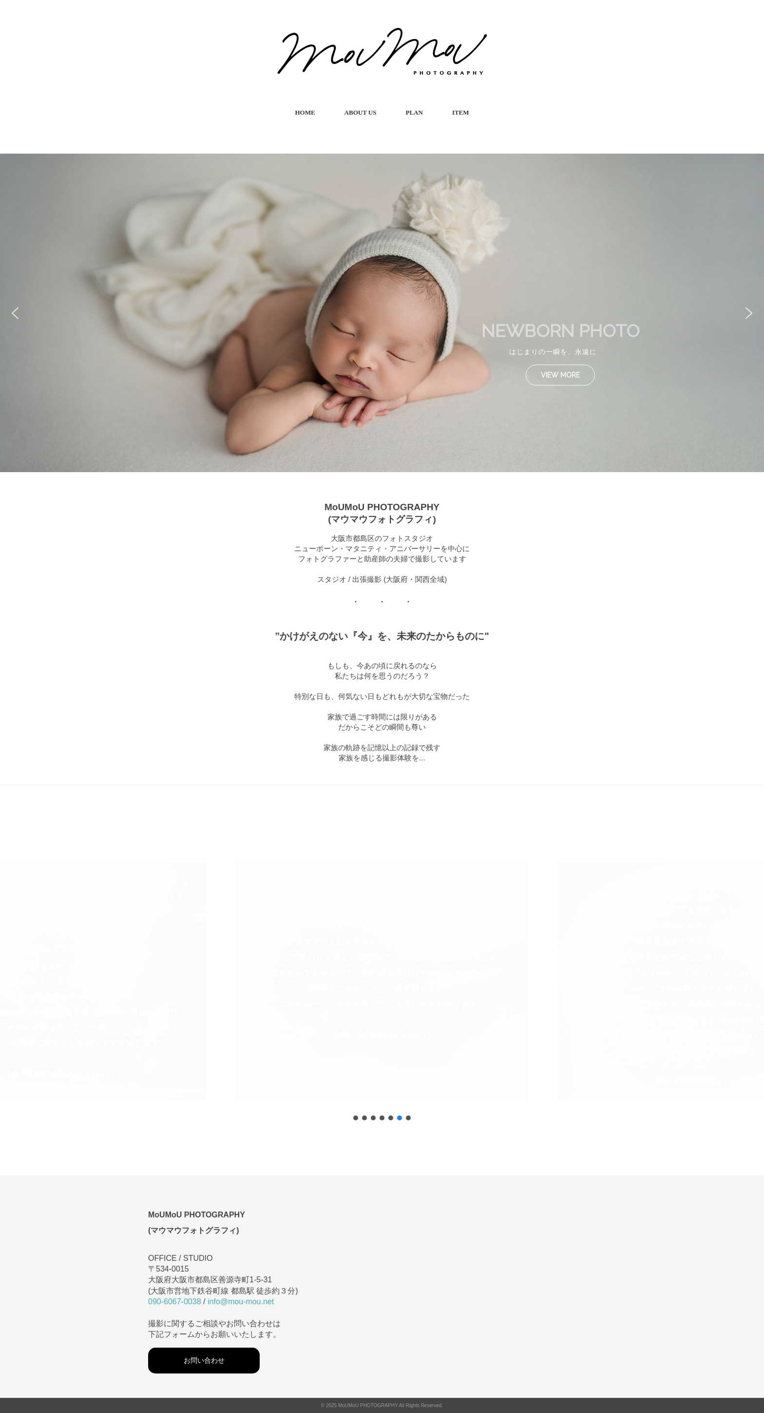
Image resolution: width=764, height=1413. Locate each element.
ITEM (460, 112)
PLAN (413, 112)
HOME (305, 112)
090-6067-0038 (174, 1301)
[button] (15, 313)
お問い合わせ (204, 1360)
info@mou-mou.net (241, 1301)
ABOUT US (360, 112)
